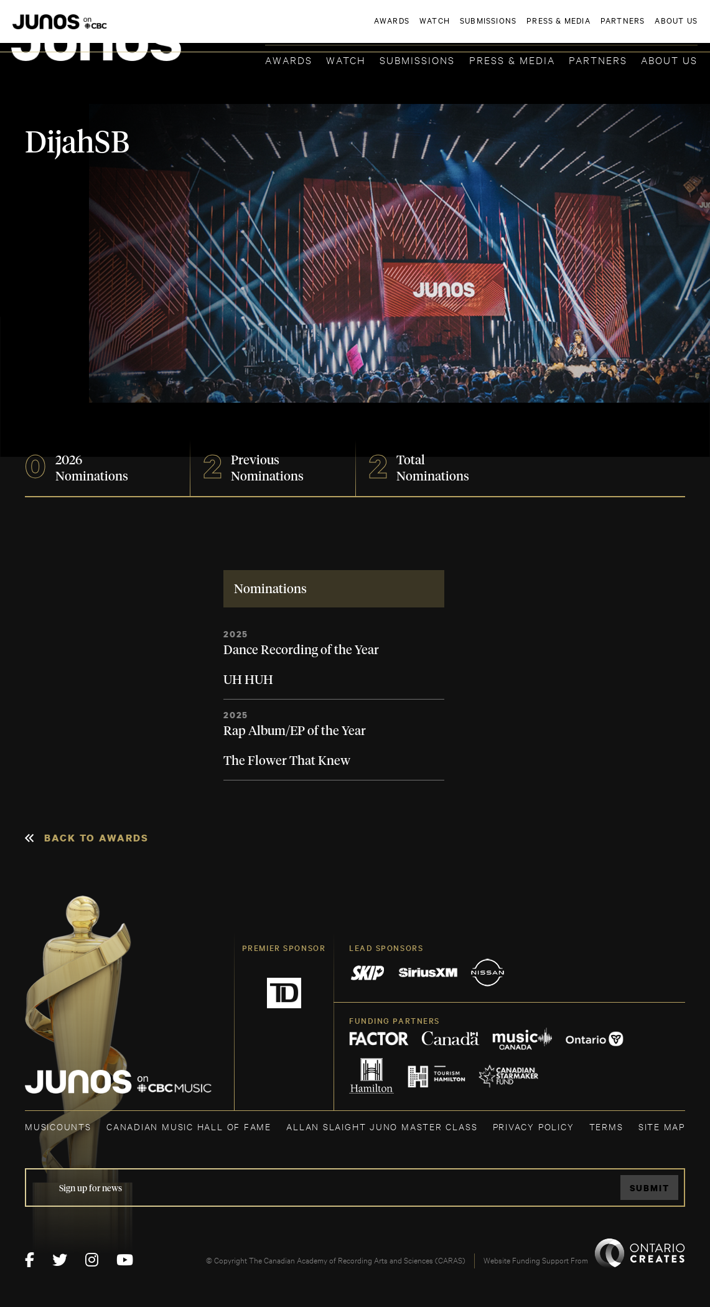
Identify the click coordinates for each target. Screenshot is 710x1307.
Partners (598, 59)
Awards (288, 59)
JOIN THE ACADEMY (524, 29)
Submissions (417, 59)
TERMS (606, 1126)
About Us (669, 59)
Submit (650, 1188)
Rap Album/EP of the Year (294, 731)
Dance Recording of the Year (301, 650)
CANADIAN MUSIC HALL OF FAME (188, 1126)
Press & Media (512, 59)
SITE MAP (661, 1126)
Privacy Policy (533, 1126)
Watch (346, 59)
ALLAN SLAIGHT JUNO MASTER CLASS (381, 1126)
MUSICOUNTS (58, 1126)
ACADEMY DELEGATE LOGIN (639, 29)
